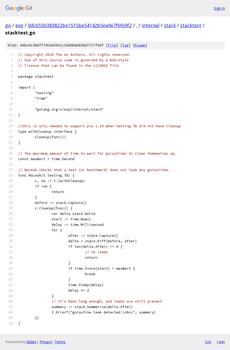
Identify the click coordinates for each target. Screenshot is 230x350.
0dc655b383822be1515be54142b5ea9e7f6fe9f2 (80, 25)
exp (19, 25)
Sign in (219, 8)
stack (170, 25)
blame (140, 45)
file (112, 45)
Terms (60, 341)
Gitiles (31, 341)
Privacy (46, 341)
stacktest (190, 25)
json (220, 341)
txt (208, 341)
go (8, 25)
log (125, 45)
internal (150, 25)
